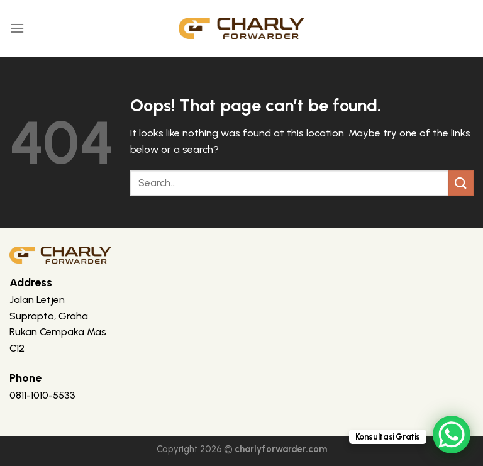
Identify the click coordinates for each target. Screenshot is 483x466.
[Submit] (461, 182)
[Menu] (17, 28)
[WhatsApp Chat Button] (451, 434)
